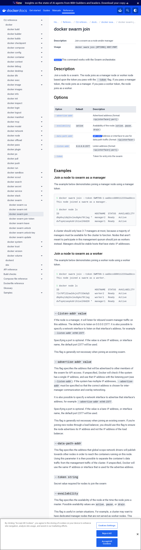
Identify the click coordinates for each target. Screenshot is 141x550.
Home (57, 22)
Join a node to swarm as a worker (78, 252)
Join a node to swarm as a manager (80, 176)
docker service (14, 191)
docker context (15, 61)
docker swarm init (18, 209)
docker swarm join (18, 214)
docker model (14, 126)
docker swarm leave (19, 223)
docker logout (14, 112)
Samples (8, 292)
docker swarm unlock (20, 228)
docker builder (14, 34)
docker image (14, 84)
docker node (13, 135)
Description (64, 68)
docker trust (13, 246)
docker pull (12, 158)
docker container (15, 57)
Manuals (56, 10)
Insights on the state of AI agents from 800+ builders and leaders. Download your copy (76, 3)
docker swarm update (20, 237)
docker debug (14, 66)
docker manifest (15, 117)
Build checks (10, 274)
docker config (14, 52)
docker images (14, 89)
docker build (13, 29)
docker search (14, 181)
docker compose (16, 47)
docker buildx (14, 38)
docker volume (14, 255)
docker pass (13, 144)
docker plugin (14, 149)
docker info (13, 94)
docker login (13, 107)
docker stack (13, 195)
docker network (15, 131)
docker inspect (14, 103)
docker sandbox (15, 172)
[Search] (127, 10)
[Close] (137, 534)
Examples (62, 169)
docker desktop (15, 71)
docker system (14, 242)
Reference (68, 10)
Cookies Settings (106, 526)
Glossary (8, 288)
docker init (12, 98)
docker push (13, 163)
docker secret (14, 186)
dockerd (10, 260)
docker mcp (13, 121)
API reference (10, 269)
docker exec (13, 80)
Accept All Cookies (107, 542)
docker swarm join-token (21, 218)
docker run (12, 168)
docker (9, 24)
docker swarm (14, 200)
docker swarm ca (18, 205)
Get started (35, 10)
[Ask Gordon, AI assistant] (120, 10)
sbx (7, 265)
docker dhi (12, 75)
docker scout (14, 177)
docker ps (12, 154)
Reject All (107, 533)
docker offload (14, 140)
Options (61, 97)
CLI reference (10, 20)
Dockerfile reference (14, 283)
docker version (14, 251)
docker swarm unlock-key (22, 232)
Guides (46, 10)
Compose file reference (15, 278)
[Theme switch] (135, 10)
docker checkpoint (16, 43)
